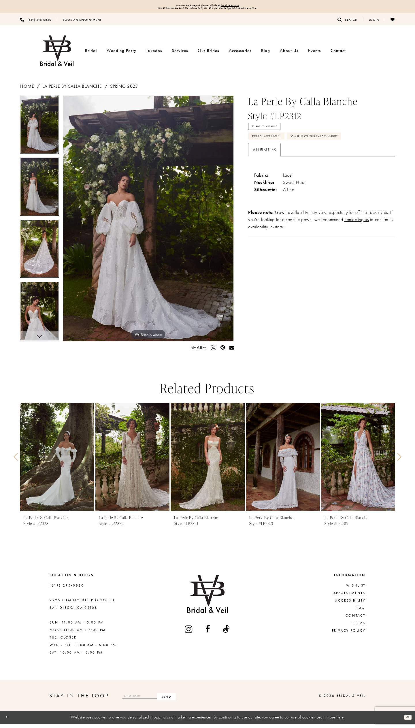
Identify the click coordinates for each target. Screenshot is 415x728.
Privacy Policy (348, 635)
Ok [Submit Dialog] (405, 722)
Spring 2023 (124, 91)
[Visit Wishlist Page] (393, 24)
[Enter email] (170, 700)
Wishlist (355, 590)
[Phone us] (35, 24)
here (340, 722)
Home (27, 91)
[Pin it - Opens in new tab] (222, 352)
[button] (374, 24)
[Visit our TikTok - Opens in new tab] (226, 634)
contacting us (356, 255)
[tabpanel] (39, 131)
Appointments (349, 597)
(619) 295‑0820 (245, 6)
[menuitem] (35, 24)
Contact (355, 620)
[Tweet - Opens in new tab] (213, 352)
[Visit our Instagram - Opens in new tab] (189, 633)
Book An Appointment (279, 152)
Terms (358, 627)
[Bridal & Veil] (56, 55)
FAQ (361, 612)
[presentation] (57, 461)
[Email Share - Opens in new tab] (231, 352)
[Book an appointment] (82, 24)
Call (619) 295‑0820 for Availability (295, 169)
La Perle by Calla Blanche (72, 91)
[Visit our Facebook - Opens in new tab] (208, 634)
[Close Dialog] (8, 722)
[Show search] (347, 24)
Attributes (264, 185)
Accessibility (350, 605)
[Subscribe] (208, 700)
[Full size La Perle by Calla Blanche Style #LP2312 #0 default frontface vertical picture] (148, 223)
